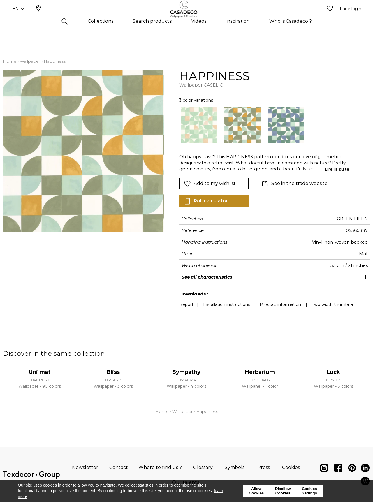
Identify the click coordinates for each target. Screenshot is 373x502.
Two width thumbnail (333, 304)
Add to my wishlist (210, 183)
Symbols (234, 467)
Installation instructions (226, 304)
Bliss (113, 372)
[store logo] (186, 18)
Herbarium (260, 372)
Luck (333, 372)
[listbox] (261, 125)
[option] (199, 125)
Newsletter (85, 467)
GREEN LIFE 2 (352, 218)
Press (263, 467)
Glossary (203, 467)
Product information (280, 304)
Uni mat (39, 372)
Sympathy (186, 372)
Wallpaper (30, 61)
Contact (118, 467)
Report (186, 304)
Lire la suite (337, 169)
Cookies (291, 467)
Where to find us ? (160, 467)
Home (9, 61)
